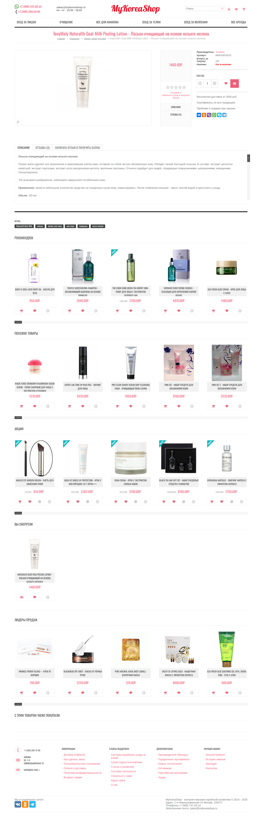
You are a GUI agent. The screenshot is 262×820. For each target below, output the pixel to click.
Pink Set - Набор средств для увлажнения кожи (178, 386)
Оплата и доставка (75, 768)
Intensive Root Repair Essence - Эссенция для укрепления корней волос (178, 291)
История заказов (215, 759)
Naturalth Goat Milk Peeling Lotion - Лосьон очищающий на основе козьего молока (34, 578)
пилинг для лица (55, 226)
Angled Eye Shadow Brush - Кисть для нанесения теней (34, 482)
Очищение (66, 22)
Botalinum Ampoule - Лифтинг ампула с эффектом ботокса (227, 482)
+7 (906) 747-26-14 (30, 6)
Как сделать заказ (74, 759)
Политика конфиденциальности (82, 772)
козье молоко (97, 226)
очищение (83, 226)
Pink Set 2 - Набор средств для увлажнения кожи (227, 386)
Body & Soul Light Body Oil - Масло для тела (35, 291)
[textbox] (205, 8)
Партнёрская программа (172, 772)
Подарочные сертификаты (174, 759)
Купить (21, 310)
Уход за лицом (26, 22)
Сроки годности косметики (126, 762)
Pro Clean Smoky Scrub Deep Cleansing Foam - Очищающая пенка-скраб (131, 386)
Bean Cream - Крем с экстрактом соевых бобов (131, 482)
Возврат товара (73, 777)
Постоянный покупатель (229, 8)
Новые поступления (170, 763)
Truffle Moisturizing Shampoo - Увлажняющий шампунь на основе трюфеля (83, 291)
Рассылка (211, 768)
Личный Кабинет (215, 754)
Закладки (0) (236, 8)
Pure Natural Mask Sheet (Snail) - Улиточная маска (131, 673)
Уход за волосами (196, 22)
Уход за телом (151, 22)
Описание (176, 107)
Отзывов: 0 (176, 92)
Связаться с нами (121, 775)
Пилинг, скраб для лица (95, 39)
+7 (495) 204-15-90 (29, 11)
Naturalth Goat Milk (24, 226)
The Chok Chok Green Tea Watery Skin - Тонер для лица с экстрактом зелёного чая (130, 291)
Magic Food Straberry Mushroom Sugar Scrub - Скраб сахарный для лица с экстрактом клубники (35, 387)
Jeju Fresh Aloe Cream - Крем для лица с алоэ (227, 291)
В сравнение (40, 501)
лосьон (40, 226)
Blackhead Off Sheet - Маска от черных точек (83, 673)
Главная (61, 39)
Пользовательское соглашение (82, 763)
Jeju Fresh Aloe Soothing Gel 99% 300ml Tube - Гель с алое (227, 673)
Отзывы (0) (175, 114)
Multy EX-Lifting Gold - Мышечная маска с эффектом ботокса (178, 673)
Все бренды (238, 22)
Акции (161, 777)
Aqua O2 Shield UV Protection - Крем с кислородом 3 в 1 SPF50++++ (82, 482)
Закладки (211, 763)
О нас (114, 784)
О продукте (48, 310)
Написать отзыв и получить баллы (176, 96)
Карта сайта (118, 780)
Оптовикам (164, 768)
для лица (70, 226)
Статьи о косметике (122, 766)
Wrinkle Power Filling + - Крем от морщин (35, 673)
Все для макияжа (107, 22)
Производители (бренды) (173, 754)
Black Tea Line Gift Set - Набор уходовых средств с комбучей (179, 482)
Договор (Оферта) (74, 754)
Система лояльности (123, 771)
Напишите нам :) (31, 770)
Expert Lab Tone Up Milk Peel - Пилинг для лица (83, 386)
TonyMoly (220, 52)
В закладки (226, 83)
